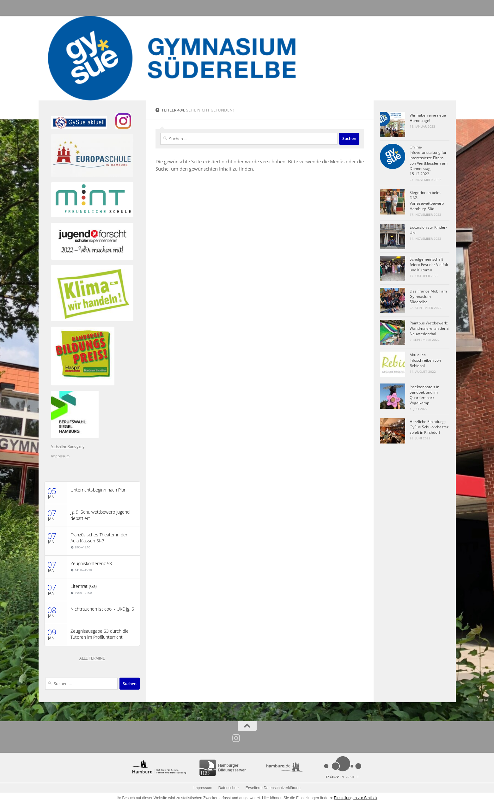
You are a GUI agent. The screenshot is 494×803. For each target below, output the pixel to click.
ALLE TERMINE (92, 658)
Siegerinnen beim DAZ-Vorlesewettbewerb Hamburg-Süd (427, 200)
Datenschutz (229, 788)
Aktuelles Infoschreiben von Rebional (425, 360)
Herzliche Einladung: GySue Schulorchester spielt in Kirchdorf (429, 427)
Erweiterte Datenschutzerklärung (273, 788)
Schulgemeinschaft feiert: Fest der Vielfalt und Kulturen (429, 265)
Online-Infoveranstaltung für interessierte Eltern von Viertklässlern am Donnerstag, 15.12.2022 (429, 160)
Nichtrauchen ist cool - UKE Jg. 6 (102, 609)
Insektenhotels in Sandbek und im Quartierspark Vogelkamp (424, 395)
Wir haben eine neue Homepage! (428, 117)
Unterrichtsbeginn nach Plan (98, 490)
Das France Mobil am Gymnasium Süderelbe (428, 296)
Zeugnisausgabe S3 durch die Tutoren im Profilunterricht (99, 634)
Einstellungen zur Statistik (355, 798)
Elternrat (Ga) (83, 586)
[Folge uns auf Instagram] (236, 738)
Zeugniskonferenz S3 (91, 563)
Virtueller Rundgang (67, 446)
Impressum (60, 456)
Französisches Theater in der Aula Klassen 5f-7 (98, 538)
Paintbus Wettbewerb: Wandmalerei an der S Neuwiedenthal (429, 328)
